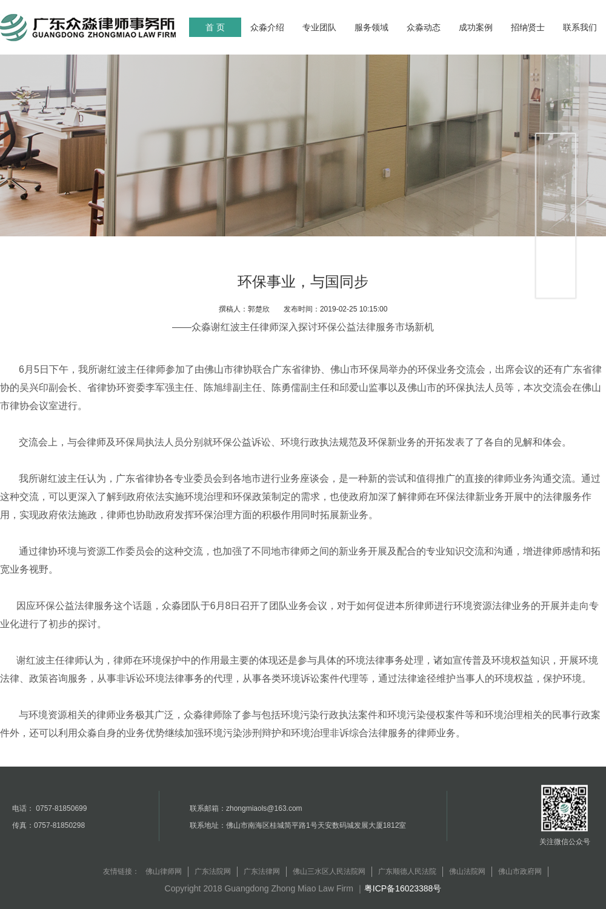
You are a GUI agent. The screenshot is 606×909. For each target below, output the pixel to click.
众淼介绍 (267, 27)
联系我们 (580, 27)
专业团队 (319, 27)
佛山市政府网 (520, 871)
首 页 (215, 27)
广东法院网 (213, 871)
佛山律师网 (163, 871)
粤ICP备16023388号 (403, 888)
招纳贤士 (528, 27)
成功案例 (476, 27)
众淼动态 (424, 27)
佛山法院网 (467, 871)
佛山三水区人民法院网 (329, 871)
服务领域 (371, 27)
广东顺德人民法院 (407, 871)
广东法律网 (262, 871)
